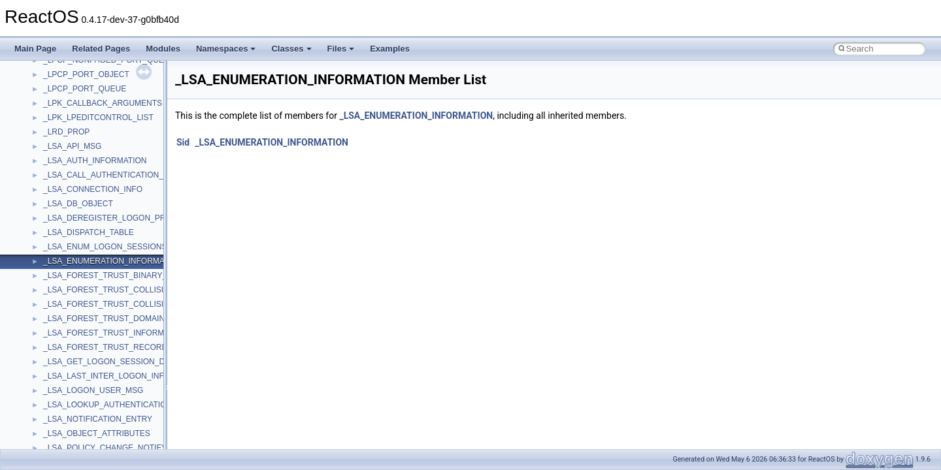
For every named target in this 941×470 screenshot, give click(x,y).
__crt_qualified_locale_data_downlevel (110, 62)
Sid (183, 142)
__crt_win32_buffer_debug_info (98, 205)
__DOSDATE (66, 421)
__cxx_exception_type (82, 306)
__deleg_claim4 (70, 378)
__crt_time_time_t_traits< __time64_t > (111, 162)
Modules (163, 49)
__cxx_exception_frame (84, 291)
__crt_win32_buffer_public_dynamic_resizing (121, 263)
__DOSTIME (65, 435)
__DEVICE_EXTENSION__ (91, 392)
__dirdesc (60, 406)
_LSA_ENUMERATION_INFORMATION (416, 115)
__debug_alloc (68, 363)
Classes (291, 49)
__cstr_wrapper (70, 277)
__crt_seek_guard (74, 76)
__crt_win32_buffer (76, 191)
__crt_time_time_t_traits (85, 133)
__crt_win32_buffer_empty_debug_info (110, 220)
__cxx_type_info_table (82, 349)
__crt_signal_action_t (80, 90)
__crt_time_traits (72, 176)
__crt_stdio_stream (76, 105)
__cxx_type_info (71, 334)
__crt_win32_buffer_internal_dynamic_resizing (124, 234)
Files (341, 49)
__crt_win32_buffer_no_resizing (98, 248)
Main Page (35, 49)
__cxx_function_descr (81, 320)
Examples (390, 49)
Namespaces (226, 49)
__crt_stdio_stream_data (86, 119)
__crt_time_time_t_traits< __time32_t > (111, 148)
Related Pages (101, 49)
